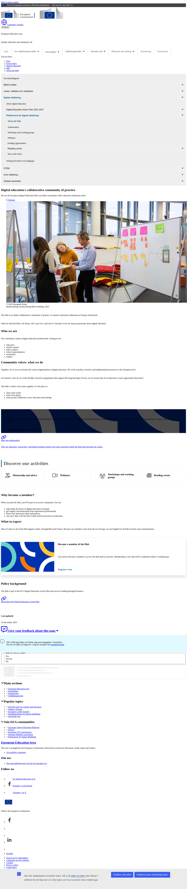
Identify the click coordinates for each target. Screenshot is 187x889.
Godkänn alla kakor (122, 875)
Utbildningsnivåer (15, 696)
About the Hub (12, 70)
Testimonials (162, 51)
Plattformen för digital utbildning (22, 737)
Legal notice (11, 867)
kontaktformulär (57, 644)
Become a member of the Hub (73, 544)
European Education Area (18, 742)
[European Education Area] (32, 18)
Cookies (9, 863)
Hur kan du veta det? (62, 5)
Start (6, 51)
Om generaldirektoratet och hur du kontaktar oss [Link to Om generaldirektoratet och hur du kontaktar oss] (26, 763)
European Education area (18, 689)
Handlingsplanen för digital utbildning (24, 714)
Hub (8, 68)
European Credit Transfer (18, 712)
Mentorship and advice (25, 475)
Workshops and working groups (121, 476)
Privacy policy (12, 865)
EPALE (11, 730)
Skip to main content (9, 2)
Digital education (13, 66)
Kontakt (9, 853)
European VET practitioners (20, 732)
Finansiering (146, 51)
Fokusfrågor (13, 691)
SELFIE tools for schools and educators (25, 707)
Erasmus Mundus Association (20, 734)
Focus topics (11, 63)
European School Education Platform (23, 727)
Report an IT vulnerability (17, 858)
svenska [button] (12, 25)
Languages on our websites (17, 860)
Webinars (65, 475)
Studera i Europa (15, 709)
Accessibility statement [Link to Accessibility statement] (16, 752)
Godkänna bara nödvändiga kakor (152, 875)
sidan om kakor (78, 876)
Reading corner (162, 475)
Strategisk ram (14, 716)
